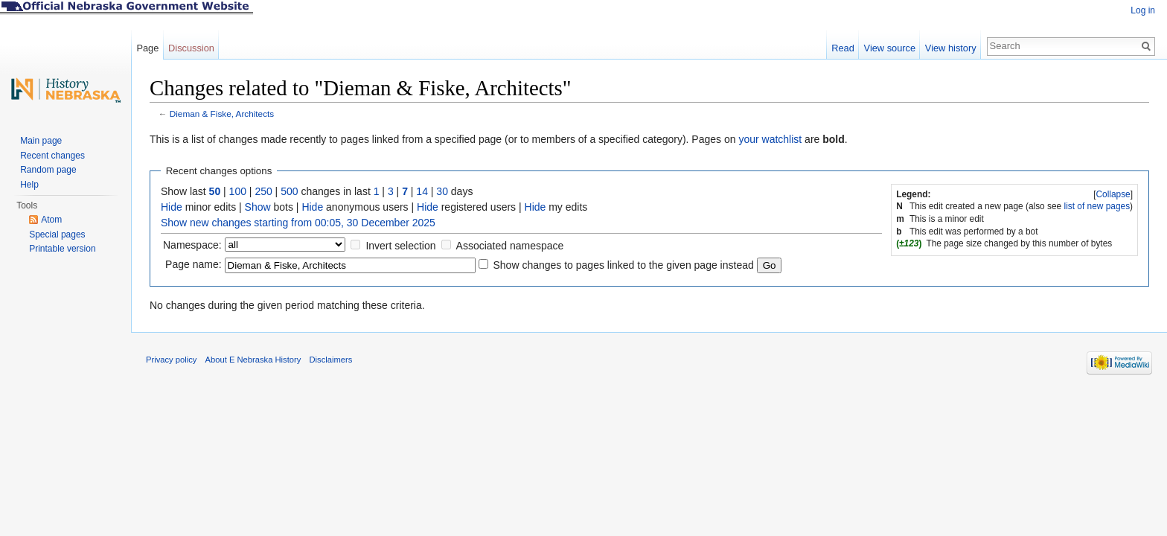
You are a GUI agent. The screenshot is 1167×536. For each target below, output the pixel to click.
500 (289, 191)
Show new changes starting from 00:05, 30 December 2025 (298, 223)
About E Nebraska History (253, 359)
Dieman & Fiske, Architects (222, 113)
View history (950, 48)
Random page (48, 170)
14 (422, 191)
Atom (51, 219)
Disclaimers (330, 359)
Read (842, 48)
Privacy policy (171, 359)
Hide (171, 207)
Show (258, 207)
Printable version (62, 248)
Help (29, 184)
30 (442, 191)
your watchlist (770, 139)
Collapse (1113, 194)
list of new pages (1097, 206)
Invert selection (400, 246)
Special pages (57, 234)
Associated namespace (510, 246)
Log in (1143, 10)
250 (263, 191)
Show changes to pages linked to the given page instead (623, 265)
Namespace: (192, 245)
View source (889, 48)
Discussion (191, 48)
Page (147, 48)
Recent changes (52, 155)
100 (237, 191)
